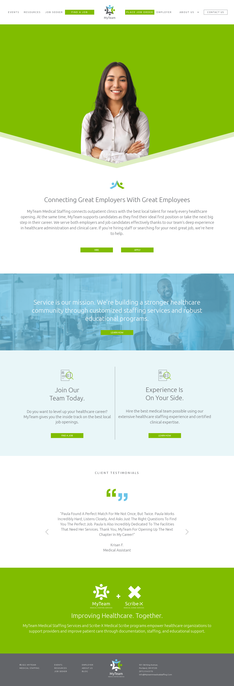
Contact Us (215, 12)
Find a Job (67, 435)
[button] (188, 12)
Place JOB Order (139, 12)
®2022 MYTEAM (28, 665)
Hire (96, 250)
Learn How (117, 332)
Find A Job (80, 12)
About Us (87, 668)
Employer (164, 12)
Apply (137, 250)
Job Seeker (54, 12)
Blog (85, 671)
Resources (32, 12)
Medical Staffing (29, 668)
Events (13, 12)
